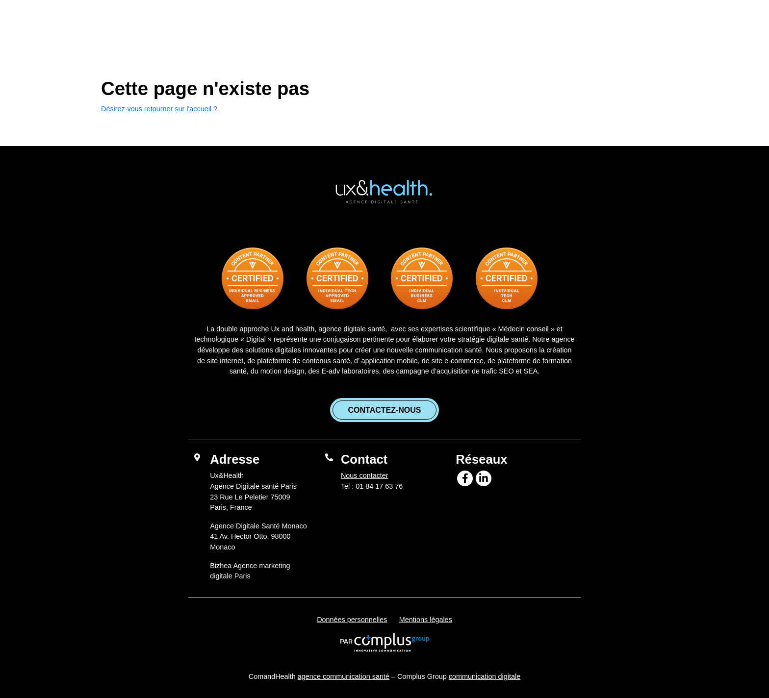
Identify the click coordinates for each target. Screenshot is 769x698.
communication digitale (484, 676)
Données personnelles (352, 619)
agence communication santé (343, 676)
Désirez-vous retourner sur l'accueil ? (159, 109)
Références (423, 24)
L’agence (295, 24)
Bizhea (551, 24)
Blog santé (492, 24)
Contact (602, 24)
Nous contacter (364, 475)
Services (353, 24)
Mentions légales (425, 619)
